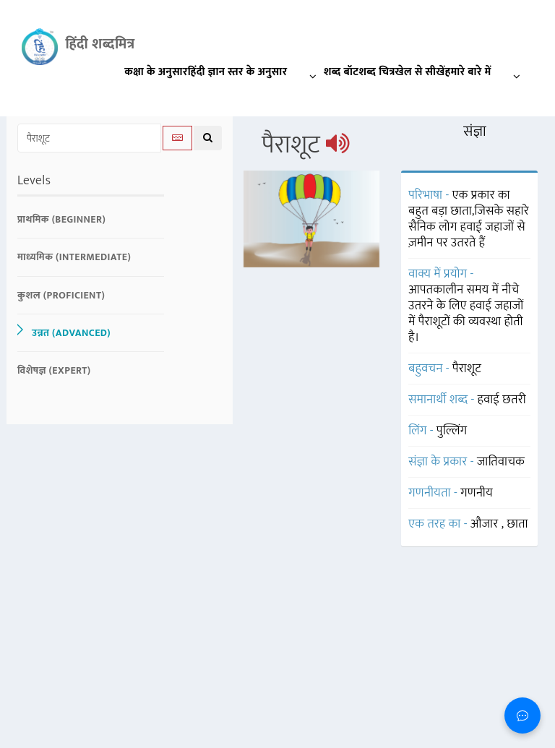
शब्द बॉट (341, 72)
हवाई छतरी (502, 400)
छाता (517, 524)
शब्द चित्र (376, 72)
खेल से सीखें (420, 72)
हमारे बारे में (486, 75)
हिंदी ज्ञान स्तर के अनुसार (256, 75)
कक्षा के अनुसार (156, 72)
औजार (486, 524)
